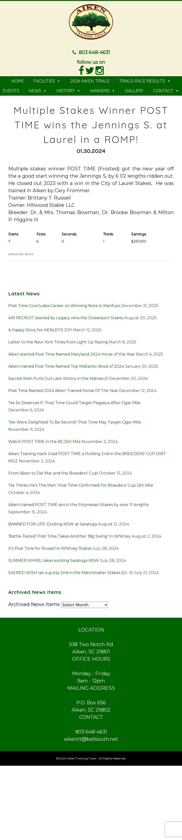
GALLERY (134, 90)
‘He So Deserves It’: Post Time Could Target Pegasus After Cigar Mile (74, 402)
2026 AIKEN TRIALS (89, 80)
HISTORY (68, 90)
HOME (17, 80)
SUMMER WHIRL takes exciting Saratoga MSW (53, 559)
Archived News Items (34, 604)
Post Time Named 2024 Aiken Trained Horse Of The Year (63, 390)
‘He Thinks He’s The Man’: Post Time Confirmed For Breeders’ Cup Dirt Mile (80, 484)
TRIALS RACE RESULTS (145, 80)
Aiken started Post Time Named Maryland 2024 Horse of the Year (71, 353)
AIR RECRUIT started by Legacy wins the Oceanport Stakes (65, 317)
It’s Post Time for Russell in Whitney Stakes (50, 547)
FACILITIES (47, 80)
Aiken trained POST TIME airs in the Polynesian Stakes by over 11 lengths (78, 504)
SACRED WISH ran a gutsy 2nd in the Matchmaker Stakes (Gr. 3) (70, 572)
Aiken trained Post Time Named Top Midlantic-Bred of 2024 (66, 365)
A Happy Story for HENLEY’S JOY (40, 329)
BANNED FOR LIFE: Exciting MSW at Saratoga (52, 523)
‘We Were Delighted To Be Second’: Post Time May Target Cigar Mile (74, 421)
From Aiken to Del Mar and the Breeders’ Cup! (53, 472)
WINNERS (103, 90)
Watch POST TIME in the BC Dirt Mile (44, 441)
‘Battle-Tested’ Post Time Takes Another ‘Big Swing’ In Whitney (69, 535)
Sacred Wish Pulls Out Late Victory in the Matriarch (58, 377)
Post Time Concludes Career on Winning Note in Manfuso (64, 305)
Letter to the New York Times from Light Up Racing (58, 341)
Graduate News (21, 253)
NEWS (38, 90)
